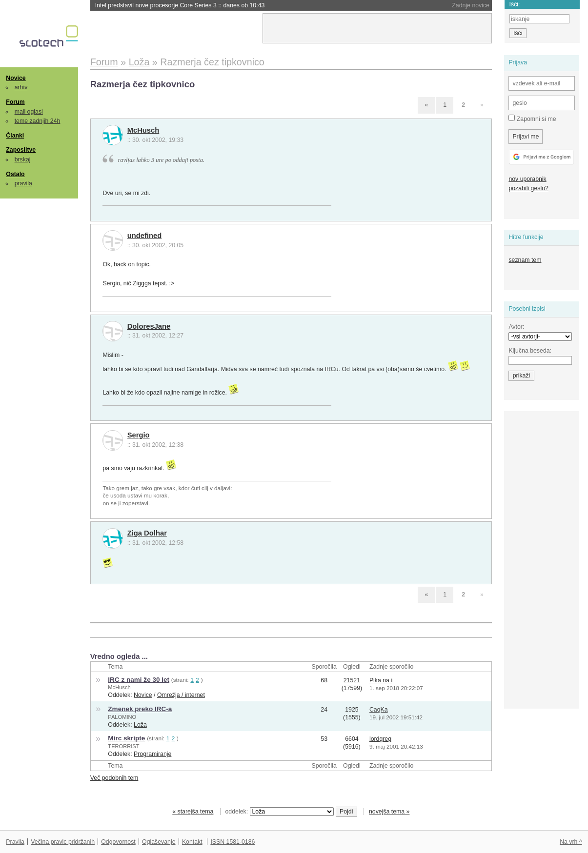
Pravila (15, 841)
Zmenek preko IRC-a (140, 709)
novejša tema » (389, 811)
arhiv (21, 87)
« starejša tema (192, 811)
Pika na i (380, 680)
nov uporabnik (527, 179)
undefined (144, 235)
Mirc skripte (126, 738)
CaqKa (378, 709)
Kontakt (192, 841)
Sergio (138, 435)
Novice (15, 78)
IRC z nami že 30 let (138, 679)
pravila (23, 183)
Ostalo (15, 174)
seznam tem (524, 260)
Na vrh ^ (571, 841)
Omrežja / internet (181, 695)
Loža (140, 724)
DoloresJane (149, 326)
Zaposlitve (21, 149)
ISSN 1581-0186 (232, 841)
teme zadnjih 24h (38, 121)
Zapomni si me (532, 118)
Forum (15, 102)
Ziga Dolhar (147, 533)
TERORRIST (123, 746)
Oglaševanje (158, 841)
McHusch (143, 130)
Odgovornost (118, 841)
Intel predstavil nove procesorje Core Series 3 (180, 5)
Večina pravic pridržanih (63, 841)
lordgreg (380, 738)
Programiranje (152, 754)
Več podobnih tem (114, 777)
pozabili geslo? (528, 188)
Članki (15, 135)
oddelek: (279, 811)
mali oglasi (29, 111)
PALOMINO (122, 717)
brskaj (23, 159)
